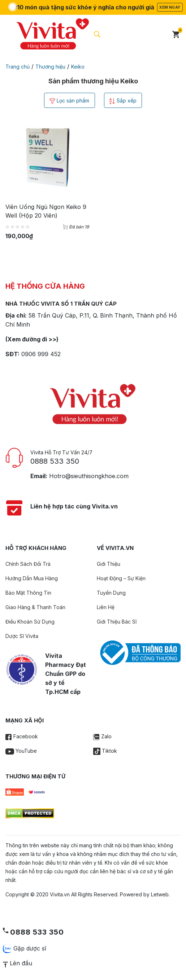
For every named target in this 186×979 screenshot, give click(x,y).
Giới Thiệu (108, 564)
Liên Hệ (105, 607)
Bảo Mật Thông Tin (28, 593)
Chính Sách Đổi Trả (28, 564)
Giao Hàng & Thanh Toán (35, 607)
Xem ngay (169, 7)
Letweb (160, 895)
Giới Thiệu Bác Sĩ (117, 622)
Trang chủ (17, 67)
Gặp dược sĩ (24, 948)
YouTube (21, 751)
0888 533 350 (54, 461)
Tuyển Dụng (111, 593)
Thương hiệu (50, 67)
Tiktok (105, 751)
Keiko (78, 67)
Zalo (102, 737)
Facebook (21, 737)
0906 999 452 (41, 354)
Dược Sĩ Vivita (21, 636)
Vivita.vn (60, 895)
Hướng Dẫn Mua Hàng (31, 579)
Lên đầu (17, 963)
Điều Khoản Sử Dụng (30, 622)
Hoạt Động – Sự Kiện (121, 579)
